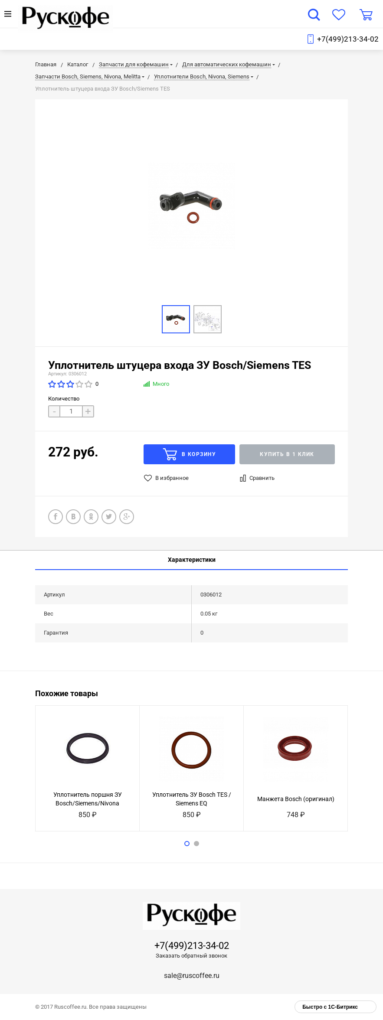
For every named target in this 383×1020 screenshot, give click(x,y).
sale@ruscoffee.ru (191, 975)
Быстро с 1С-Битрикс (330, 1007)
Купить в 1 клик (287, 454)
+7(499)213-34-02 (348, 39)
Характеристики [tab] (192, 559)
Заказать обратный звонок (191, 955)
